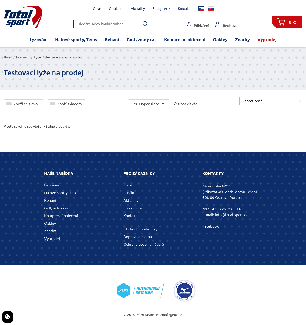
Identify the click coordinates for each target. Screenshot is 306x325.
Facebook (210, 226)
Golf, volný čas (142, 39)
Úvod (8, 57)
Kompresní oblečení (184, 39)
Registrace (227, 24)
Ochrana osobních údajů (143, 244)
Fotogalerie (161, 9)
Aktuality (138, 9)
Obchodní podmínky (140, 229)
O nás (97, 9)
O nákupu (116, 9)
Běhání (112, 39)
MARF (149, 315)
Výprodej (267, 39)
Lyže (37, 57)
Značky (242, 39)
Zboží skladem (69, 104)
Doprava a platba (137, 236)
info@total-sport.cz (231, 215)
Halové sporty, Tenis (76, 39)
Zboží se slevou (27, 104)
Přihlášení (197, 24)
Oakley (220, 39)
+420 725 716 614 (225, 209)
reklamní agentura (168, 315)
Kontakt (184, 9)
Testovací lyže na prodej (63, 57)
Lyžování (39, 39)
